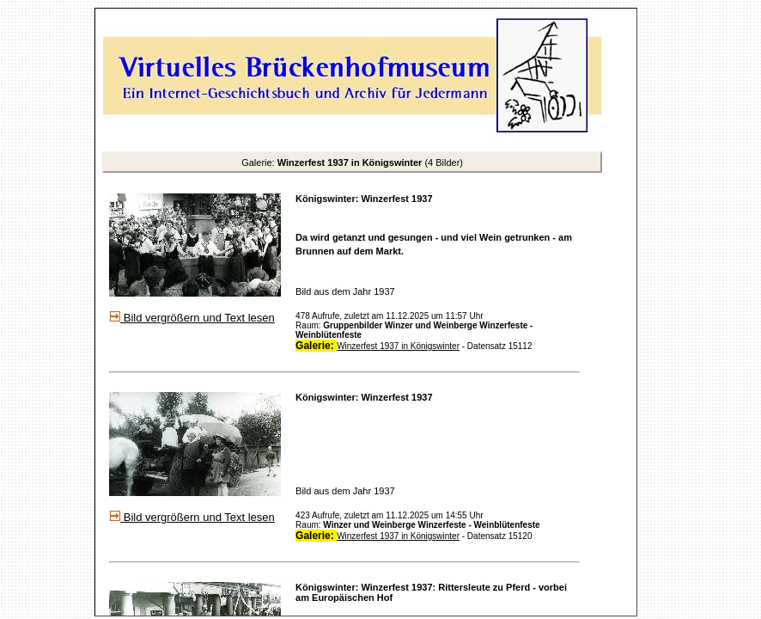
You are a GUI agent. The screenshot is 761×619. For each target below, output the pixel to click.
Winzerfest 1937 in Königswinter (398, 346)
